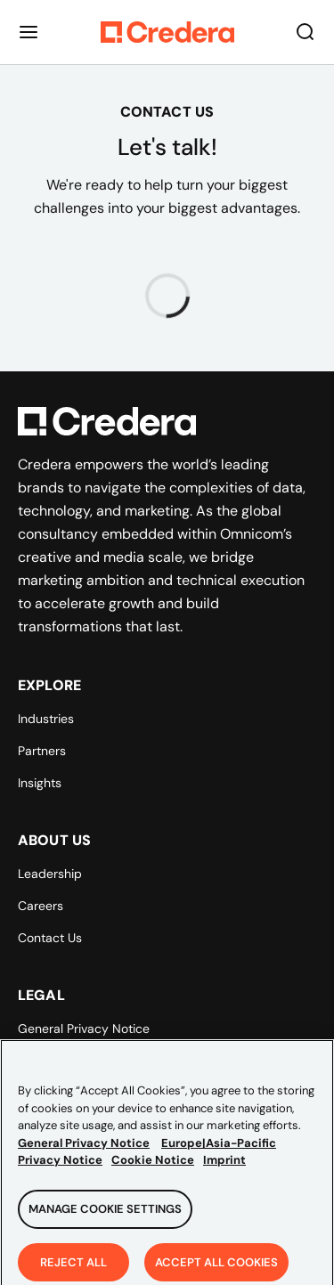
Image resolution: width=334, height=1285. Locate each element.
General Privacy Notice (84, 1029)
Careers (40, 906)
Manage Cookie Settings (105, 1214)
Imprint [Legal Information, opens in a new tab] (224, 1166)
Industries (46, 719)
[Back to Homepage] (167, 32)
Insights (39, 783)
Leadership (50, 874)
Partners (42, 751)
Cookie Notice (152, 1166)
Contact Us (50, 938)
